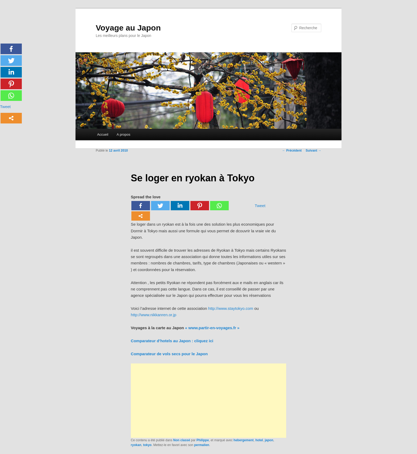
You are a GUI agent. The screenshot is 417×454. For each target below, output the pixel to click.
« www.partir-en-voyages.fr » (212, 327)
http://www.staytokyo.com (230, 308)
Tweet (260, 205)
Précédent (292, 150)
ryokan (136, 445)
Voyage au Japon (128, 27)
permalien (201, 445)
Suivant (313, 150)
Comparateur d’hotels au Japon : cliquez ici (172, 341)
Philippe (203, 440)
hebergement (243, 440)
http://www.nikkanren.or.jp (153, 314)
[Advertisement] (208, 400)
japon (269, 440)
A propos (123, 134)
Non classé (181, 440)
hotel (259, 440)
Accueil (102, 134)
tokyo (147, 445)
